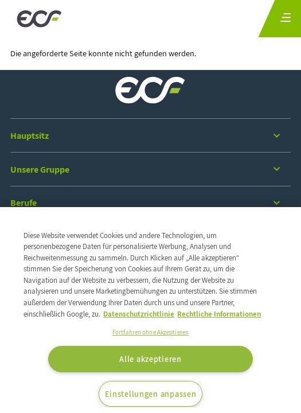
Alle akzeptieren (150, 358)
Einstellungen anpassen (151, 393)
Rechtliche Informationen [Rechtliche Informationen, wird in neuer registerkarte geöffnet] (219, 314)
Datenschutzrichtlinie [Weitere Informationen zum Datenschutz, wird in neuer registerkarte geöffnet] (138, 314)
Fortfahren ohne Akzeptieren (150, 332)
